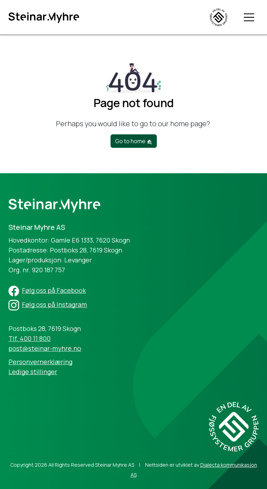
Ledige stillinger (32, 371)
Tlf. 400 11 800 (29, 338)
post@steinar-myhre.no (44, 348)
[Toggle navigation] (249, 17)
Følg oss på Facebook (54, 290)
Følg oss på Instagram (54, 304)
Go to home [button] (133, 141)
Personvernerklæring (40, 361)
